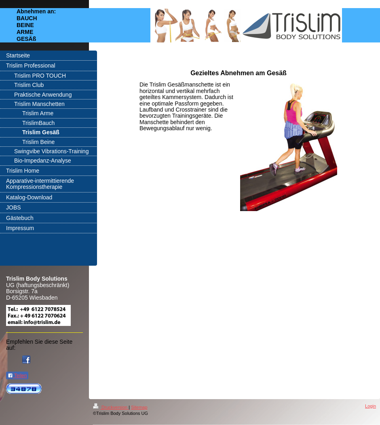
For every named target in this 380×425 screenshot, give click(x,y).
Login (370, 406)
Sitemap (139, 407)
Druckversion (111, 407)
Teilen (17, 375)
